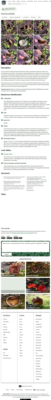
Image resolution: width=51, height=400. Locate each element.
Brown (3, 238)
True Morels (39, 376)
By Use (35, 1)
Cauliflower (38, 324)
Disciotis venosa (8, 154)
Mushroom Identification (15, 17)
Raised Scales (6, 332)
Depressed (38, 345)
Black (20, 319)
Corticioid (38, 337)
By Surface (45, 1)
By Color (40, 1)
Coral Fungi (38, 334)
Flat (37, 353)
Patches (5, 327)
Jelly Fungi (38, 358)
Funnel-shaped (39, 355)
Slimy (4, 340)
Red (20, 345)
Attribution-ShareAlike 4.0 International (22, 233)
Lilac (20, 332)
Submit (7, 254)
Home (7, 389)
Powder (5, 329)
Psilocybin (5, 355)
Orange (21, 334)
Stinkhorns (38, 371)
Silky (20, 238)
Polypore (38, 363)
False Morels (39, 350)
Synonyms (33, 17)
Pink (20, 340)
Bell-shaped (39, 319)
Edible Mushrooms (8, 9)
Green (20, 329)
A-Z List (9, 1)
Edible (14, 1)
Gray (20, 327)
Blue (20, 321)
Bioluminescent (7, 358)
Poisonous (23, 1)
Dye (4, 352)
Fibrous (5, 319)
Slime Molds (30, 1)
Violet (20, 350)
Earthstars (38, 348)
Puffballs (38, 366)
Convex (37, 332)
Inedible (18, 1)
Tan (20, 348)
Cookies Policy (28, 389)
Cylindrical (38, 342)
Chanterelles (39, 327)
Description (4, 17)
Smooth (16, 238)
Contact (12, 389)
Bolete (37, 321)
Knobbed (38, 361)
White (20, 353)
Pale (20, 337)
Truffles (38, 379)
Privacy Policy (19, 389)
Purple (21, 342)
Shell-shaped (39, 369)
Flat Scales (6, 321)
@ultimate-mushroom (25, 386)
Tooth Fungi (39, 374)
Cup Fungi (9, 238)
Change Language (39, 390)
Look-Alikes (25, 17)
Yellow (21, 355)
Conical (37, 329)
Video (39, 17)
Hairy (4, 324)
